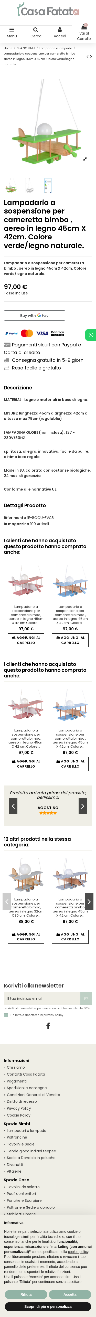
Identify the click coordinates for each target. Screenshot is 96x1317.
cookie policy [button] (78, 1252)
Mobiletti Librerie (21, 1214)
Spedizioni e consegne (27, 1087)
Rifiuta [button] (26, 1294)
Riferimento (15, 517)
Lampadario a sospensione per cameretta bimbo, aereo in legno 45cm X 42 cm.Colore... (26, 614)
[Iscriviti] (86, 998)
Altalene (14, 1171)
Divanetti (15, 1164)
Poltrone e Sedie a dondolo (31, 1207)
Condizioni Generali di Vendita (33, 1094)
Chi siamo (16, 1067)
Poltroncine (17, 1137)
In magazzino (16, 523)
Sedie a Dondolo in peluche (31, 1157)
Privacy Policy (19, 1108)
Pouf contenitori (21, 1193)
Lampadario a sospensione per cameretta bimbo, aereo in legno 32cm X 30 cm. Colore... (26, 907)
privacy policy (53, 1015)
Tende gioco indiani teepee (31, 1151)
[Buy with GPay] (34, 315)
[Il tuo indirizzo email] (42, 998)
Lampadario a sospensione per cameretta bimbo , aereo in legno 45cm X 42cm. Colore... (70, 614)
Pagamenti (17, 1081)
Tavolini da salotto (23, 1186)
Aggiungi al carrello (26, 640)
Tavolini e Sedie (21, 1144)
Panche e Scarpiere (24, 1200)
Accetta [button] (70, 1294)
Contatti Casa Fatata (26, 1074)
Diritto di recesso (22, 1101)
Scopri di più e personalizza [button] (47, 1306)
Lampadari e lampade (26, 1130)
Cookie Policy (18, 1115)
